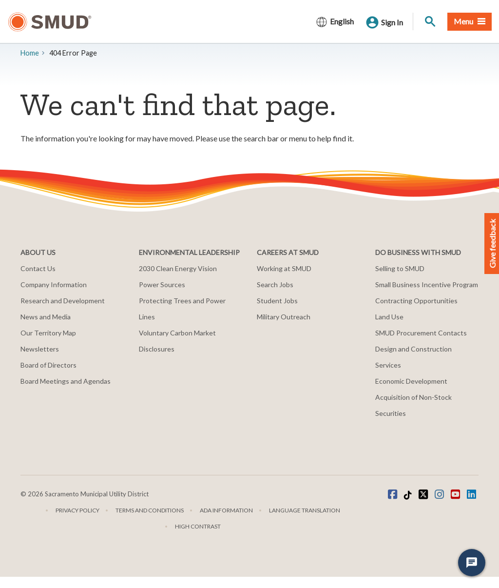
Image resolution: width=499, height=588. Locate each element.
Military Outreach (283, 317)
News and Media (45, 317)
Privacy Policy (77, 510)
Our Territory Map (48, 333)
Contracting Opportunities (416, 300)
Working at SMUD (284, 268)
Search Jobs (275, 284)
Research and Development (62, 300)
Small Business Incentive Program (426, 284)
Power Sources (162, 284)
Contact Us (38, 268)
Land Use (389, 317)
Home (29, 53)
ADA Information (226, 510)
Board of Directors (48, 365)
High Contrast (198, 526)
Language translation (304, 510)
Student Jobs (277, 300)
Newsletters (39, 349)
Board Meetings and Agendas (65, 381)
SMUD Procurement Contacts (421, 333)
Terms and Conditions (149, 510)
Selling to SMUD (399, 268)
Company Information (53, 284)
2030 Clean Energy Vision (178, 268)
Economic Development (411, 381)
